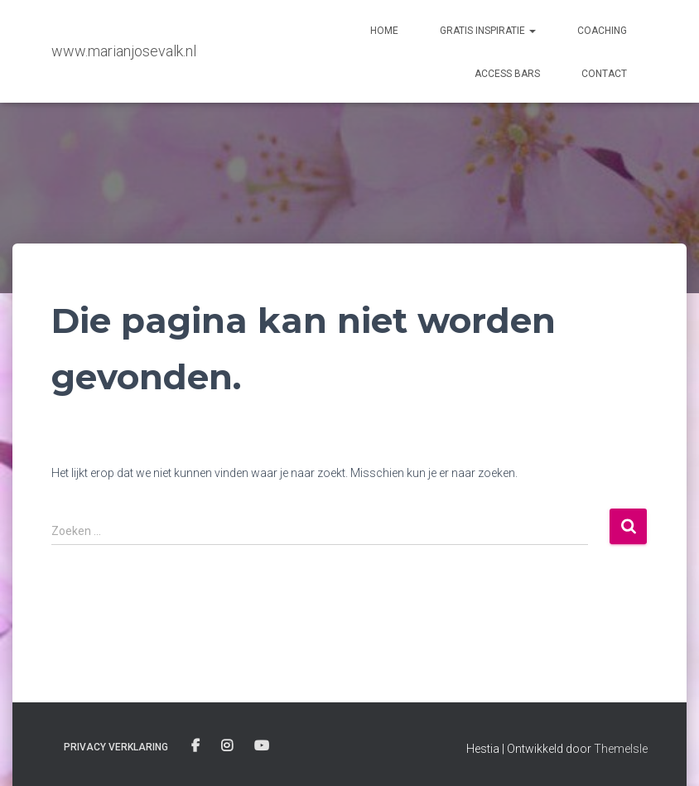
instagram (228, 746)
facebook (196, 746)
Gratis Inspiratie (488, 30)
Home (384, 30)
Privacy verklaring (116, 747)
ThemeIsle (621, 748)
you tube (263, 746)
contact (604, 74)
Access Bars (507, 74)
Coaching (602, 30)
